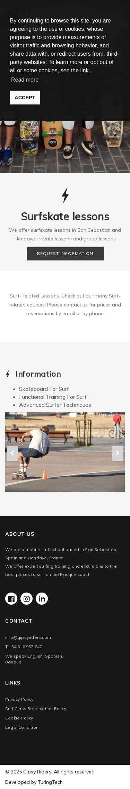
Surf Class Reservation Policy (35, 708)
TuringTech (50, 782)
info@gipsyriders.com (28, 637)
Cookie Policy (19, 718)
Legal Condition (21, 727)
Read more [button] (24, 80)
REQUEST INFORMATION (65, 253)
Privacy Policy (19, 699)
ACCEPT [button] (25, 97)
